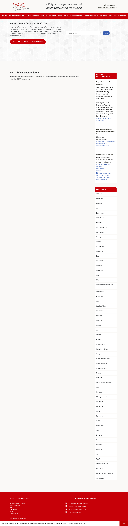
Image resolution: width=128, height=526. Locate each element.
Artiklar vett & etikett (107, 8)
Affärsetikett (100, 194)
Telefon (98, 459)
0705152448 (14, 514)
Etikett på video (55, 16)
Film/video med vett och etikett (104, 286)
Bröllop (98, 237)
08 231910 (13, 509)
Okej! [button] (123, 523)
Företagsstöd (120, 16)
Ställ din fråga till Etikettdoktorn (28, 42)
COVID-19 (99, 242)
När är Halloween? (102, 175)
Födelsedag (100, 292)
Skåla (98, 421)
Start (4, 16)
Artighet (99, 203)
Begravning (100, 213)
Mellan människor (102, 363)
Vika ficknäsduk (101, 180)
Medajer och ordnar (103, 359)
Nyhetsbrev (100, 392)
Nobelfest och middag (104, 383)
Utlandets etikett (102, 464)
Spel (97, 440)
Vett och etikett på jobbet (104, 473)
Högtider (99, 316)
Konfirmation (100, 344)
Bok (110, 16)
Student (99, 445)
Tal (97, 454)
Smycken (99, 435)
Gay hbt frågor (101, 306)
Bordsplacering (101, 227)
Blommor (99, 223)
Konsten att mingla (102, 146)
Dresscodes (100, 261)
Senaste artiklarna (17, 16)
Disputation (100, 251)
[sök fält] (83, 33)
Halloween (100, 311)
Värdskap (99, 469)
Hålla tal (99, 166)
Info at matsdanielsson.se (18, 518)
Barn (97, 208)
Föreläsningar (110, 5)
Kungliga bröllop (102, 349)
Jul (97, 330)
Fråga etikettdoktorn (73, 16)
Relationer (99, 406)
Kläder (98, 339)
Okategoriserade (102, 397)
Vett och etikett (101, 144)
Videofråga (100, 478)
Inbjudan (99, 320)
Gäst (97, 301)
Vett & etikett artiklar (37, 16)
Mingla (98, 373)
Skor (97, 430)
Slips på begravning (103, 164)
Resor (98, 411)
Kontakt (103, 16)
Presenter (99, 402)
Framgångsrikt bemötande (105, 141)
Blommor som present (103, 173)
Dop (97, 256)
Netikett (99, 378)
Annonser (99, 199)
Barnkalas (99, 171)
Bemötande (100, 218)
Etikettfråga (100, 270)
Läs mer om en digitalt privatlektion (103, 119)
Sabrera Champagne (103, 177)
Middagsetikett (101, 368)
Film (97, 280)
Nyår (98, 387)
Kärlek (98, 335)
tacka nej (99, 449)
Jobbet (98, 325)
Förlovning (100, 296)
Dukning (99, 266)
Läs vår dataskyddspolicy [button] (76, 523)
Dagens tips (100, 246)
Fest (97, 275)
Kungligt (99, 354)
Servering (99, 416)
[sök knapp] (106, 33)
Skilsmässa (100, 426)
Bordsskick (100, 169)
